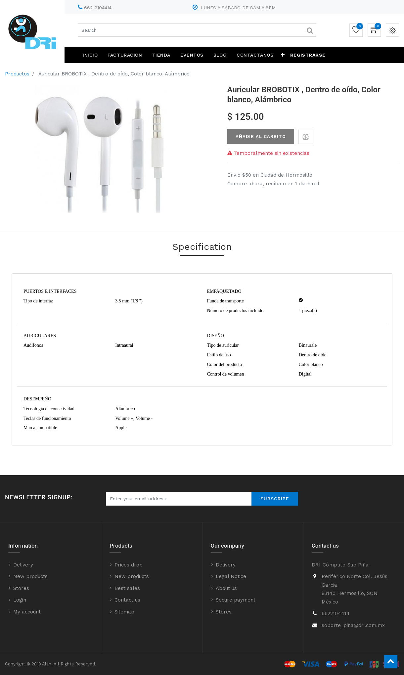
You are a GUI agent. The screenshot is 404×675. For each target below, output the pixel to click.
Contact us (127, 600)
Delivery (23, 565)
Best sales (127, 588)
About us (226, 588)
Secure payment (235, 600)
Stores (21, 588)
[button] (283, 55)
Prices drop (128, 565)
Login (19, 600)
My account (27, 612)
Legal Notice (231, 576)
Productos (17, 74)
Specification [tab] (202, 246)
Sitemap (124, 612)
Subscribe (274, 498)
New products (30, 576)
